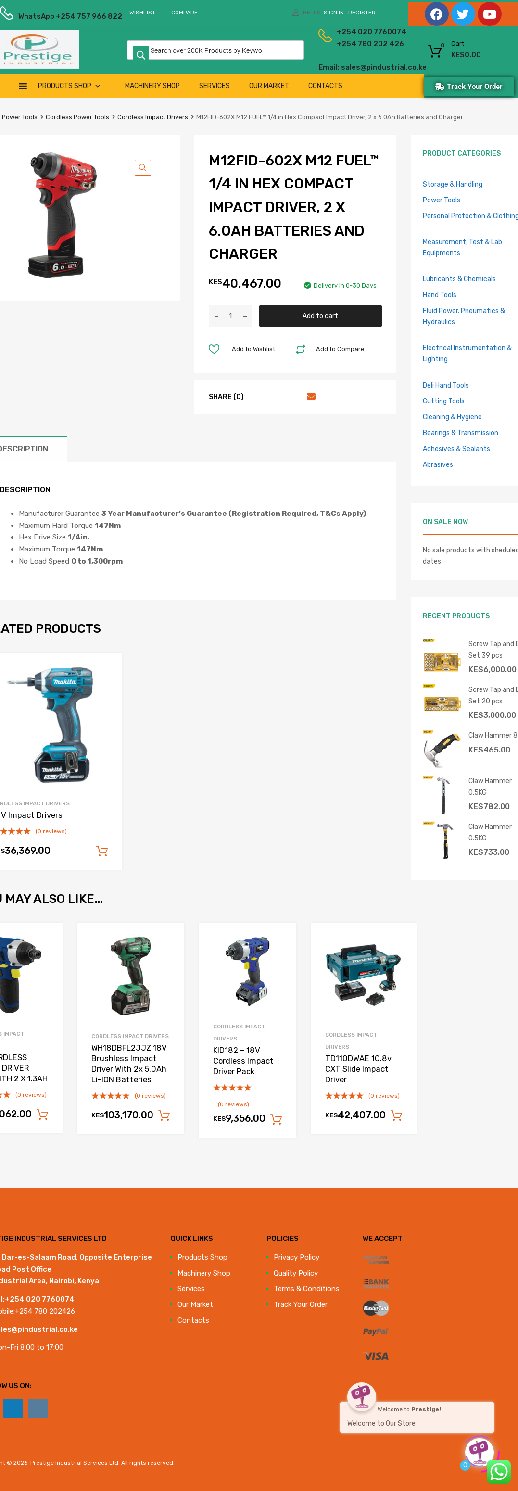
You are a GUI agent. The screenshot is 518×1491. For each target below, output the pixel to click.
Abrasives (438, 464)
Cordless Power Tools (77, 117)
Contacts (325, 86)
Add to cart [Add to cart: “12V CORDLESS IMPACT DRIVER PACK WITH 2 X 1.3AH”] (42, 1115)
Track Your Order (301, 1304)
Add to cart (320, 316)
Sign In (334, 12)
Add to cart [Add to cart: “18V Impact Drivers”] (102, 851)
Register (362, 12)
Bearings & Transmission (460, 433)
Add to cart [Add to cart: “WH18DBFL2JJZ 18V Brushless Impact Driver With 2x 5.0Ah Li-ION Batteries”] (164, 1116)
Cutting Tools (444, 401)
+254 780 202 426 (356, 43)
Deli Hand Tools (446, 385)
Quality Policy (296, 1273)
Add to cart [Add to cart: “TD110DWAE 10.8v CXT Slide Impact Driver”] (396, 1116)
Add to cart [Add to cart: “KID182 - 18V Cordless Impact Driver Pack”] (276, 1120)
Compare (184, 12)
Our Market (269, 86)
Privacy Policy (296, 1257)
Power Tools (20, 117)
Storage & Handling (452, 184)
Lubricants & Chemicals (459, 279)
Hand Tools (439, 295)
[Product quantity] (230, 316)
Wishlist (142, 12)
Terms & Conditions (307, 1288)
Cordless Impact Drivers (152, 117)
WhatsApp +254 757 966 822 (41, 16)
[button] (143, 168)
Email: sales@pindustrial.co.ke (346, 67)
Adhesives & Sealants (456, 448)
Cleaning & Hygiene (452, 417)
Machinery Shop (152, 86)
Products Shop (69, 86)
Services (214, 86)
